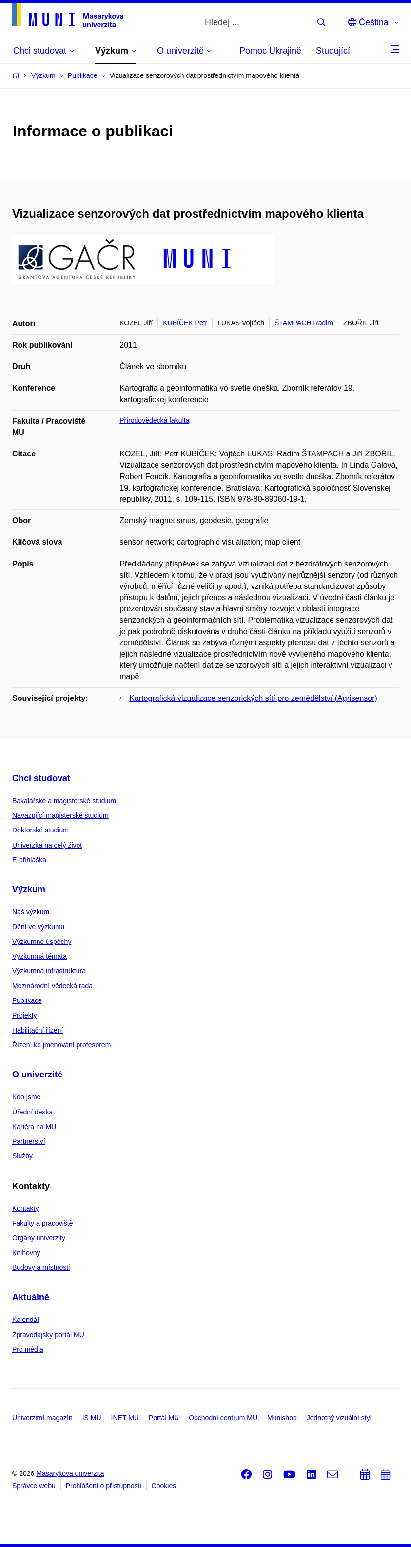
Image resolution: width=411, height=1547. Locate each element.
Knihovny (26, 1253)
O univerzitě (37, 1074)
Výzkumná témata (39, 956)
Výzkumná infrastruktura (49, 971)
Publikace (27, 1000)
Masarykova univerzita (70, 1473)
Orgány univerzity (38, 1238)
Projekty (24, 1015)
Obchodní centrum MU (223, 1418)
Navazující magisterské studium (60, 815)
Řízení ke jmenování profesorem (61, 1045)
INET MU (125, 1418)
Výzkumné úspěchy (41, 941)
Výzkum (28, 889)
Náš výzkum (30, 912)
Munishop (282, 1418)
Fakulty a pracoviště (42, 1223)
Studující (333, 51)
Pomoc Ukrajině (270, 51)
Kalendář (25, 1319)
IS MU (91, 1418)
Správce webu (34, 1486)
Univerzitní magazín (42, 1418)
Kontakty (25, 1208)
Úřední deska (32, 1112)
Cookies (164, 1486)
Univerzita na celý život (47, 845)
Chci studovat (41, 778)
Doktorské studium (40, 830)
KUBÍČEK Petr (185, 323)
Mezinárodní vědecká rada (52, 986)
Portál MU (164, 1418)
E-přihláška (29, 860)
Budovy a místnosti (41, 1267)
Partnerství (28, 1141)
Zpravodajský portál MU (48, 1335)
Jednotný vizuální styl (339, 1418)
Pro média (27, 1349)
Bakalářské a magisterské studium (64, 801)
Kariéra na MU (34, 1127)
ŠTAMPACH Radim (303, 323)
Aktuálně (30, 1297)
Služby (22, 1156)
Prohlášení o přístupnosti (103, 1486)
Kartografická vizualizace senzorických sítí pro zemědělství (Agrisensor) (253, 698)
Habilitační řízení (37, 1030)
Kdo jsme (26, 1097)
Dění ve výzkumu (38, 927)
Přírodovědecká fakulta (154, 420)
